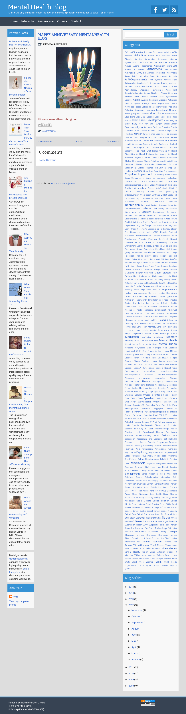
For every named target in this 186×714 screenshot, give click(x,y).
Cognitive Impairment (138, 174)
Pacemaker (150, 405)
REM (127, 464)
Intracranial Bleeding (155, 313)
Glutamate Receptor (134, 273)
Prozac (158, 445)
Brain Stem (143, 124)
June (134, 634)
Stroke (138, 521)
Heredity (128, 290)
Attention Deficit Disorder (136, 97)
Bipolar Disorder (141, 113)
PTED (144, 456)
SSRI (127, 518)
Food (145, 266)
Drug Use (140, 225)
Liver (167, 323)
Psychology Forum (157, 452)
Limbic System (151, 323)
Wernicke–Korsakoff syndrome (154, 559)
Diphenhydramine (132, 212)
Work (158, 561)
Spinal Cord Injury (145, 514)
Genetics (148, 269)
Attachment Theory (159, 93)
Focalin (133, 266)
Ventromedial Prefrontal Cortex (146, 548)
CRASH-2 (173, 188)
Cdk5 (155, 137)
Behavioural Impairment (144, 110)
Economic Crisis (155, 229)
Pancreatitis (172, 408)
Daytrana (156, 195)
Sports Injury (171, 514)
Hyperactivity (141, 300)
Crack (164, 188)
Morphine (137, 358)
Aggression (162, 59)
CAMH (137, 131)
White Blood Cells (134, 562)
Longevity (129, 330)
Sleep (169, 490)
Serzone (158, 484)
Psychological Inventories (166, 449)
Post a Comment (47, 160)
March (135, 653)
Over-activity (130, 402)
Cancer (137, 133)
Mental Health (168, 340)
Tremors (167, 542)
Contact (76, 21)
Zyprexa (156, 565)
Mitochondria (156, 354)
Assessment (171, 90)
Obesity (152, 388)
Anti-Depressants (136, 79)
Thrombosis (151, 535)
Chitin (154, 157)
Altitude (141, 69)
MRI (159, 358)
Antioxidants (155, 83)
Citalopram (161, 164)
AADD (133, 52)
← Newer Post (44, 141)
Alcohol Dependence (142, 66)
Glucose (173, 269)
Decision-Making (132, 198)
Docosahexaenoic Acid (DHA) (162, 218)
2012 (131, 605)
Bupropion (147, 127)
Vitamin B (172, 552)
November (137, 610)
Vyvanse (151, 555)
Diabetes (146, 208)
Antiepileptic (143, 83)
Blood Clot (155, 113)
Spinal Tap (159, 514)
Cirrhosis (149, 164)
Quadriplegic (130, 459)
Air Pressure (151, 62)
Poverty (151, 442)
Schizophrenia (132, 473)
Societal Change (152, 507)
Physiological (148, 432)
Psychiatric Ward (132, 449)
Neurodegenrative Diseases (139, 375)
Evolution (173, 246)
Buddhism (129, 127)
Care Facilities (131, 137)
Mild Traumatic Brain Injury (155, 351)
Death (164, 194)
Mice (149, 348)
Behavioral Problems (166, 107)
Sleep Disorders (140, 494)
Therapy (172, 531)
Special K (165, 511)
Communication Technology (165, 178)
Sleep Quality (156, 494)
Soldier (174, 507)
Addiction (140, 55)
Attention (172, 93)
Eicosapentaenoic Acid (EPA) (144, 232)
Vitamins (129, 555)
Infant (164, 303)
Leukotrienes (139, 323)
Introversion (172, 313)
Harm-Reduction (132, 279)
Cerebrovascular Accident (165, 147)
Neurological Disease (166, 378)
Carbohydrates (148, 134)
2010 (131, 673)
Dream (139, 222)
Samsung (159, 470)
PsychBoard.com (170, 446)
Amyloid (141, 73)
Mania (148, 333)
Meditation (146, 337)
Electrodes (165, 236)
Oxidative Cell (170, 402)
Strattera (157, 518)
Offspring (151, 391)
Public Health (160, 456)
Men (156, 341)
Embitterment (130, 239)
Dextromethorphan (132, 208)
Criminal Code (154, 192)
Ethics (165, 246)
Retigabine (150, 464)
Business (157, 127)
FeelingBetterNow (140, 262)
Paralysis (129, 412)
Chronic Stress (170, 161)
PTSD (150, 455)
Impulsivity (138, 303)
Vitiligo (137, 555)
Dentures (173, 202)
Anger (127, 76)
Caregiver (143, 137)
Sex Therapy (171, 484)
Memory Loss (132, 340)
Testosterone (152, 531)
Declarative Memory (152, 198)
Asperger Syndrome (151, 90)
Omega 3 (148, 395)
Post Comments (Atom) (63, 183)
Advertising (150, 59)
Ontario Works (137, 398)
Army (174, 86)
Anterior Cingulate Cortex (143, 76)
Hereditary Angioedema (166, 286)
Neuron (146, 381)
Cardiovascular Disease (166, 134)
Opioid (147, 398)
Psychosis (136, 456)
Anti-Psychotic (156, 80)
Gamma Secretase (169, 266)
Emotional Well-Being (156, 242)
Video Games (169, 548)
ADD (174, 52)
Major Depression (134, 333)
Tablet (161, 525)
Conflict (162, 181)
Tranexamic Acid (133, 542)
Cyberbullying (171, 192)
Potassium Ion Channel (136, 442)
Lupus (137, 330)
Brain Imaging (170, 120)
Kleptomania (130, 320)
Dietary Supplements (167, 208)
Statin (132, 518)
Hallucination (145, 276)
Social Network (138, 504)
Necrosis (159, 368)
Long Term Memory (146, 327)
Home (13, 21)
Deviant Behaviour (159, 205)
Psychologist (130, 452)
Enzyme (140, 246)
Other (62, 21)
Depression (132, 205)
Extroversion (137, 252)
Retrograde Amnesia (164, 464)
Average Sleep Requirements (155, 103)
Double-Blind (130, 222)
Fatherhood (155, 259)
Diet (155, 208)
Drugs (148, 225)
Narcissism (172, 361)
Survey (145, 525)
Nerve (174, 368)
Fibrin (157, 262)
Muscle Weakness (142, 361)
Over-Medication (144, 402)
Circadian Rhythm (133, 164)
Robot (165, 467)
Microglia (157, 348)
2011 (131, 667)
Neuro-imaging (131, 371)
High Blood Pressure (150, 290)
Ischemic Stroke (141, 316)
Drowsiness (156, 222)
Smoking (140, 497)
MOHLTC (167, 354)
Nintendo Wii (151, 385)
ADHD (151, 55)
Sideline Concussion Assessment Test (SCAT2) (145, 491)
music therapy (158, 361)
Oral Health (156, 398)
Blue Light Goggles (145, 117)
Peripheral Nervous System (144, 418)
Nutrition (143, 388)
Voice (144, 555)
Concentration (131, 181)
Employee (173, 242)
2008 (131, 685)
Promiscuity (148, 446)
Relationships (152, 459)
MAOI (155, 333)
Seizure (139, 477)
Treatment (157, 541)
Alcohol (163, 62)
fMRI (127, 266)
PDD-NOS (163, 415)
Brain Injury (131, 123)
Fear (167, 259)
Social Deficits (143, 500)
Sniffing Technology (162, 497)
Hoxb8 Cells (130, 296)
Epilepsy (148, 246)
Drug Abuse (167, 222)
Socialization (137, 507)
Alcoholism (159, 66)
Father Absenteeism (140, 259)
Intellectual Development (155, 310)
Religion (173, 459)
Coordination (161, 185)
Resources (45, 21)
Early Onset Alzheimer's (136, 229)
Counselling (140, 188)
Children (146, 157)
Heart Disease (138, 283)
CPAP (158, 188)
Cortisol (129, 188)
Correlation (172, 185)
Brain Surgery (156, 124)
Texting (163, 531)
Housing (161, 293)
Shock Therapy (170, 487)
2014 (131, 593)
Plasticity (129, 435)
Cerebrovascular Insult (135, 151)
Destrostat (145, 205)
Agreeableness (131, 62)
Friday (157, 266)
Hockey (128, 293)
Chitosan (162, 157)
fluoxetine (173, 262)
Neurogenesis (144, 378)
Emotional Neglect (168, 239)
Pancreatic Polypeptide (152, 408)
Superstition (130, 525)
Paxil (155, 415)
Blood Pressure (169, 113)
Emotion (152, 239)
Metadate (129, 348)
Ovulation (157, 402)
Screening (153, 474)
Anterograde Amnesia (167, 76)
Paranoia (138, 411)
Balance (152, 107)
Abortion (139, 52)
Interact (27, 21)
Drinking (146, 222)
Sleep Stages (170, 494)
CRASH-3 (129, 192)
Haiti (135, 276)
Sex (164, 484)
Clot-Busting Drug (163, 168)
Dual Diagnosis (170, 225)
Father (127, 259)
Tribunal (128, 545)
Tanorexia (139, 528)
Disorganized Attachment (145, 215)
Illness (165, 300)
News (142, 385)
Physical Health (132, 432)
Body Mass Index (163, 117)
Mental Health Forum (134, 344)
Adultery (138, 59)
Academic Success (152, 52)
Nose (174, 385)
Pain (158, 405)
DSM (154, 225)
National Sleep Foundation (157, 364)
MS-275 (165, 358)
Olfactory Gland (164, 391)
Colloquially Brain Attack (165, 175)
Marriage (164, 333)
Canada (144, 131)
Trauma (146, 541)
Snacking (149, 497)
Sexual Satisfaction (152, 487)
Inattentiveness (152, 303)
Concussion (152, 181)
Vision (145, 552)
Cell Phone (163, 137)
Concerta (141, 181)
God (146, 273)
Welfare (128, 559)
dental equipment (18, 558)
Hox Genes (171, 293)
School (144, 474)
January (136, 659)
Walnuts (160, 555)
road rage (156, 467)
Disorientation (131, 219)
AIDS (141, 62)
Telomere (129, 531)
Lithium (161, 323)
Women (149, 562)
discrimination (159, 212)
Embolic (142, 239)
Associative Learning (134, 93)
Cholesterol (172, 157)
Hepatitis (172, 283)
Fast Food (172, 256)
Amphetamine (171, 69)
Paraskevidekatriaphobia (155, 412)
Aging (173, 59)
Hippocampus (169, 289)
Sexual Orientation (133, 487)
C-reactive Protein (169, 127)
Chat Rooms (152, 151)
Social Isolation (161, 500)
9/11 (127, 52)
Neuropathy (158, 381)
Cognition (148, 171)
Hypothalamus (154, 300)
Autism (136, 99)
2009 (131, 679)
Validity (128, 548)
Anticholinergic (170, 80)
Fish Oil (164, 262)
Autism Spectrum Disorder (154, 100)
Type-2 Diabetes (157, 545)
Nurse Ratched (131, 388)
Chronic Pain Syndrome (154, 161)
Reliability (164, 459)
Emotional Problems (134, 242)
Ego (126, 232)
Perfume (128, 418)
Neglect (167, 368)
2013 (131, 599)
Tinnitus (173, 535)
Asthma (147, 93)
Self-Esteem (141, 480)
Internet (139, 313)
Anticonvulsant (131, 83)
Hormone (152, 293)
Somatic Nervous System (135, 511)
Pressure (173, 442)
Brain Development (151, 120)
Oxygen (128, 405)
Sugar (165, 521)
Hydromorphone (158, 296)
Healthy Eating (156, 279)
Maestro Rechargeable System (163, 330)
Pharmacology (162, 428)
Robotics (173, 467)
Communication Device (141, 178)
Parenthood (172, 412)
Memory (171, 337)
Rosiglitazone (147, 470)
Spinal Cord (130, 514)
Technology (161, 528)
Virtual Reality (132, 552)
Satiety (167, 470)
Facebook (149, 252)
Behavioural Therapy (166, 110)
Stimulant (150, 518)
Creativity (140, 192)
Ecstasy (166, 229)
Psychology (142, 452)
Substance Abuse (152, 521)
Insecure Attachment (147, 307)
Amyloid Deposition (156, 73)
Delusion (144, 201)
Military (173, 351)
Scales (174, 470)
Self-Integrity (153, 480)
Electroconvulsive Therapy (148, 236)
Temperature (140, 531)
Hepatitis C (130, 286)
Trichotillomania (141, 545)
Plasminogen (171, 432)
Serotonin (151, 484)
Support (139, 525)
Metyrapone (140, 348)
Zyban (148, 565)
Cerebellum (137, 144)
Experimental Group (133, 249)
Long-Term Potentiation (167, 327)
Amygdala (130, 73)
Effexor (174, 229)
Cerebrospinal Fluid (142, 147)
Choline (128, 161)
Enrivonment (130, 246)
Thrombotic (163, 535)
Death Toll (172, 195)
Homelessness (140, 293)
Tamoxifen (129, 528)
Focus (139, 266)
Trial (175, 542)
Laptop (140, 320)
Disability (146, 212)
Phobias (173, 429)
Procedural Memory (133, 446)
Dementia (159, 201)
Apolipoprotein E (162, 86)
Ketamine (163, 317)
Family (147, 256)
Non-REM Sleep (164, 385)
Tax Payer (149, 528)
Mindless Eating (142, 354)
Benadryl (129, 113)
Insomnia (164, 306)
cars (150, 137)
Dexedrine (172, 205)
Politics (166, 435)
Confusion (172, 181)
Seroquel (142, 484)
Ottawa (173, 398)
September (138, 622)
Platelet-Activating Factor (147, 435)
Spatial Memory (153, 511)
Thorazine (129, 535)
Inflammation (130, 307)
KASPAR (154, 317)
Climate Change (145, 168)
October (136, 616)
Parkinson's (138, 415)
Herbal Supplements (145, 286)
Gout (151, 273)
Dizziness (142, 219)
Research (137, 463)
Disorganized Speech (167, 215)
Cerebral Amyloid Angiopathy (156, 144)
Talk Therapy (171, 525)
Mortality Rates (149, 358)
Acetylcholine (165, 52)
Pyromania (172, 456)
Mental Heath (151, 344)
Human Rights (143, 296)
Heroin (136, 290)
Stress (166, 517)
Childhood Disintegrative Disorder (151, 154)
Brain (135, 120)
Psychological (147, 449)
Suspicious (153, 525)
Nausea (151, 368)
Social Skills (165, 504)
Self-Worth (164, 480)
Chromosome (137, 161)
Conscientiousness (133, 185)
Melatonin (158, 337)
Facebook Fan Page (167, 252)
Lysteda (144, 330)
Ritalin (147, 467)
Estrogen (157, 246)
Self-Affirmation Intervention (158, 477)
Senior (135, 484)
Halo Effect (172, 276)
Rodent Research (132, 470)
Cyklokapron (145, 195)
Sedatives (129, 477)
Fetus (151, 262)
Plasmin (159, 432)
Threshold (140, 535)
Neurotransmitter (132, 385)
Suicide (173, 521)
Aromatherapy (131, 90)
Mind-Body (129, 354)
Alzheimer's (154, 69)
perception (172, 415)
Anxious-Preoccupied (143, 86)
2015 (131, 586)
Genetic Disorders (133, 269)
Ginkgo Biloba (161, 269)
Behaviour (129, 110)
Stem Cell (140, 518)
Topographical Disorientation (164, 538)
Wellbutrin (136, 559)
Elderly (163, 232)
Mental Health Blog (37, 7)
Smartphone (130, 497)
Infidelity (173, 303)
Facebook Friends (134, 256)
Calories (129, 130)
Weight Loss (171, 555)
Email (174, 236)
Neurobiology (149, 371)
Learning (163, 320)
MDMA (174, 333)
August (136, 628)
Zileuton (141, 565)
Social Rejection (152, 504)
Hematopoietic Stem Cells (157, 283)
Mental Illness (168, 344)
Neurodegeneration (169, 371)
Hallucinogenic (158, 276)
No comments (48, 131)
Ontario (158, 395)
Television (172, 528)
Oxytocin (136, 405)
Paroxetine (147, 415)
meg (15, 596)
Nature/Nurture (140, 368)
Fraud (151, 266)
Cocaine (138, 171)
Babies (145, 107)
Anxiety (165, 83)
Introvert (128, 317)
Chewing (163, 151)
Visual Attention (157, 552)
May (134, 641)
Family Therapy (159, 256)
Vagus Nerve (171, 545)
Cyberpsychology (132, 195)
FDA (162, 259)
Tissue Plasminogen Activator (138, 538)
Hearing (167, 279)
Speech (173, 511)
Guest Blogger (163, 272)
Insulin (139, 310)
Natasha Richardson (134, 364)
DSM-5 (160, 225)
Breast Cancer (170, 124)
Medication (132, 337)
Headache (144, 279)
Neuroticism (171, 381)
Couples (151, 188)
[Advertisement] (78, 174)
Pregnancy (162, 442)
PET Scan (148, 428)
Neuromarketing (132, 381)
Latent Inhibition (151, 320)
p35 (142, 405)
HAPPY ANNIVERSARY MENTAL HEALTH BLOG (73, 37)
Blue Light (129, 117)
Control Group (148, 185)
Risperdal (139, 467)
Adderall (128, 56)
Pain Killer (166, 405)
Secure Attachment (168, 474)
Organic (165, 398)
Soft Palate (165, 507)
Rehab (141, 459)
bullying (139, 127)
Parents (128, 415)
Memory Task (146, 340)
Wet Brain (172, 559)
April (134, 647)
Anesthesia (172, 73)
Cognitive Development (165, 171)
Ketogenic (173, 317)
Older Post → (113, 141)
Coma (127, 178)
